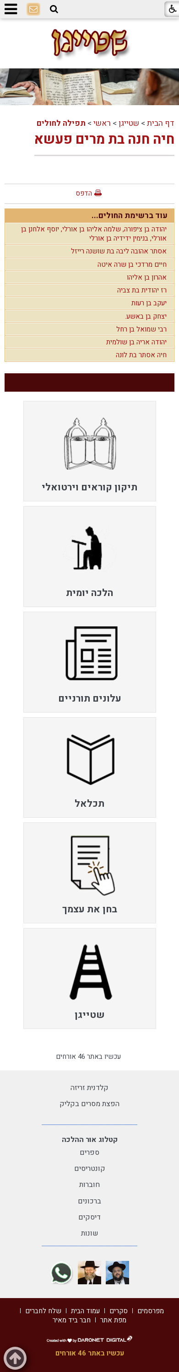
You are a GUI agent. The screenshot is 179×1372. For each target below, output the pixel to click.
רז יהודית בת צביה (142, 290)
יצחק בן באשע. (146, 316)
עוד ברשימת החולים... (130, 215)
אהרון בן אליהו (147, 277)
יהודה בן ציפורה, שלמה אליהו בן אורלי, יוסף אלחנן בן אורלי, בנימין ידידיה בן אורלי (94, 233)
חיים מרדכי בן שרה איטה (132, 264)
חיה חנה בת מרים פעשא (104, 139)
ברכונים (89, 1201)
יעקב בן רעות (149, 303)
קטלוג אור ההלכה (90, 1139)
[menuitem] (89, 451)
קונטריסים (89, 1168)
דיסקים (89, 1217)
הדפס (84, 193)
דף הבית (160, 123)
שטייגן (129, 123)
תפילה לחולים (61, 123)
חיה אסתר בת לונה (141, 355)
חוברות (89, 1184)
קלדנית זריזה (89, 1087)
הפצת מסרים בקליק (89, 1103)
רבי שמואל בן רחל (141, 329)
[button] (54, 9)
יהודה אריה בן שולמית (136, 342)
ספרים (89, 1152)
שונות (89, 1233)
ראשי (102, 123)
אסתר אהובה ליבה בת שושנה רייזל (119, 251)
